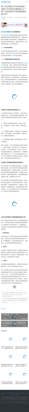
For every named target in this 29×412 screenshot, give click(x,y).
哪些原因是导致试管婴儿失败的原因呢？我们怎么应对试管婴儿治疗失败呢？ (7, 365)
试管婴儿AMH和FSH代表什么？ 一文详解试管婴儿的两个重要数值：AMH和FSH (7, 347)
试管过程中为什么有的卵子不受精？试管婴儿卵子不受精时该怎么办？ (21, 382)
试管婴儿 (7, 35)
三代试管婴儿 (17, 17)
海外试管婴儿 (24, 17)
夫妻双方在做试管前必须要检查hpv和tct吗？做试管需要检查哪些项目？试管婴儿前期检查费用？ (21, 347)
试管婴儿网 (5, 2)
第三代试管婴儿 (7, 32)
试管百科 (3, 19)
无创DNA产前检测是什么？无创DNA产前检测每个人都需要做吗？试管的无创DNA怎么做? (21, 365)
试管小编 (3, 17)
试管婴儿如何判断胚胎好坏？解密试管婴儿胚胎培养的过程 (7, 382)
